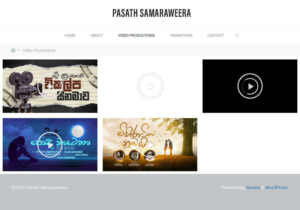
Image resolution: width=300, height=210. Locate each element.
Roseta (252, 187)
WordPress (276, 187)
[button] (50, 86)
